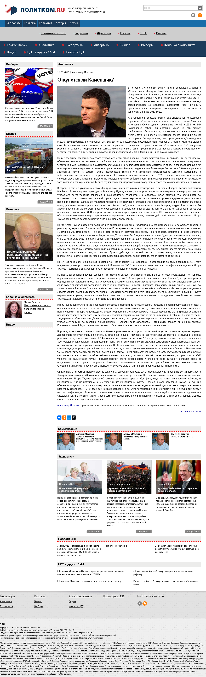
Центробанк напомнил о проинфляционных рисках (37, 309)
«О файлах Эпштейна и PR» (182, 437)
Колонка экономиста (180, 45)
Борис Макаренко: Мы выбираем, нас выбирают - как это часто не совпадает (28, 254)
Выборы (147, 45)
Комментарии (17, 45)
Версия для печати (190, 411)
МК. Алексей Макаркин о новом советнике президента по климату (89, 581)
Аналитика (46, 45)
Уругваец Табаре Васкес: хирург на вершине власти (177, 489)
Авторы (61, 23)
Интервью (101, 45)
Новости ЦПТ (76, 52)
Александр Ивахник (68, 405)
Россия (125, 33)
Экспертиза (74, 45)
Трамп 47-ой (15, 100)
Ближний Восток (53, 33)
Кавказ (161, 33)
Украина (81, 33)
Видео (11, 52)
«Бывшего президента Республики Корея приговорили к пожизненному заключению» (89, 439)
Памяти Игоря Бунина (116, 546)
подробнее (45, 126)
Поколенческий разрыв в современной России (73, 489)
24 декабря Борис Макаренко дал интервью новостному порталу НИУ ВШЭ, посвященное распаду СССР (177, 549)
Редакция (45, 23)
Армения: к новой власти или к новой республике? (126, 489)
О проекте (14, 23)
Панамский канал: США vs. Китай (25, 169)
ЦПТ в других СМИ (41, 52)
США (143, 33)
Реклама (30, 23)
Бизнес (125, 45)
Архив (74, 23)
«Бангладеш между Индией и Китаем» (135, 438)
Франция (104, 33)
